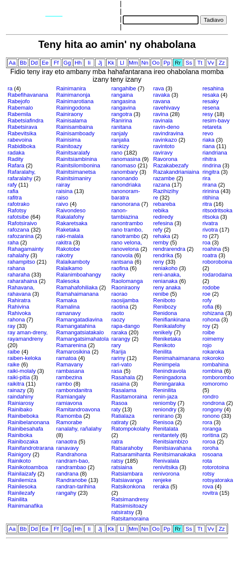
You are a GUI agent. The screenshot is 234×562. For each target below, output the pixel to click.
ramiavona (69, 403)
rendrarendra (169, 249)
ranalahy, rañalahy (78, 428)
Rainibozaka (23, 441)
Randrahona (71, 454)
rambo (64, 384)
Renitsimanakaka (174, 454)
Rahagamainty (26, 249)
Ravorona (165, 159)
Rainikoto (19, 461)
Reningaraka (169, 384)
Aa (12, 62)
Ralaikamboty (73, 262)
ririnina (210, 191)
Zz (222, 62)
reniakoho (165, 268)
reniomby (164, 403)
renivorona (166, 473)
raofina (119, 268)
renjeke (162, 480)
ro (204, 236)
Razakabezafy (170, 165)
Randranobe (71, 480)
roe (206, 294)
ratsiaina (121, 467)
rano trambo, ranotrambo (127, 232)
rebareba (164, 204)
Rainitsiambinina (76, 159)
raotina (119, 306)
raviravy (163, 152)
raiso (62, 197)
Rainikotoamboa (28, 467)
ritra (207, 204)
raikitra (16, 384)
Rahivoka (19, 313)
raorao (119, 294)
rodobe (210, 287)
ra (10, 88)
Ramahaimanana (77, 294)
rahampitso (21, 262)
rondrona (213, 403)
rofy (207, 300)
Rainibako (20, 409)
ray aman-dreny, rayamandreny (28, 335)
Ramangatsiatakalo (80, 332)
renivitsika (165, 467)
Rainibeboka (23, 416)
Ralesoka (67, 281)
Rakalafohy (70, 217)
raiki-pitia (19, 377)
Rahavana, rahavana (21, 290)
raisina (64, 191)
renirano (163, 416)
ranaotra (66, 441)
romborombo (218, 377)
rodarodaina (217, 274)
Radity (16, 159)
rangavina (123, 107)
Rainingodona (73, 107)
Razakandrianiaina (176, 172)
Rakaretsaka (71, 223)
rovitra (210, 493)
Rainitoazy (69, 146)
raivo (62, 204)
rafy (12, 184)
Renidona (165, 313)
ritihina (210, 197)
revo (207, 133)
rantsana (122, 262)
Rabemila (19, 114)
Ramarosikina (73, 351)
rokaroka (213, 351)
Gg (67, 62)
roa (206, 242)
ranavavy (67, 448)
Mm (133, 62)
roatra (209, 255)
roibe (208, 332)
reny (158, 262)
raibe (14, 351)
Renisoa (163, 422)
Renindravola (169, 371)
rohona (210, 319)
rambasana (70, 371)
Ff (56, 62)
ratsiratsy (122, 512)
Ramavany (69, 364)
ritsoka (210, 217)
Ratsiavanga (126, 480)
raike (14, 364)
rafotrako (19, 204)
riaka (208, 140)
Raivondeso (71, 210)
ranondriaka (126, 184)
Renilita (162, 351)
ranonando (124, 178)
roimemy (213, 339)
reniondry (164, 409)
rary (116, 345)
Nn (144, 62)
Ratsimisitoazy (129, 506)
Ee (45, 62)
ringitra (210, 172)
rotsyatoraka (217, 480)
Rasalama (123, 390)
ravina (160, 114)
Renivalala (166, 461)
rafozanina (21, 236)
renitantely (166, 435)
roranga (212, 428)
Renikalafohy (169, 326)
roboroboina (217, 262)
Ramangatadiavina (79, 319)
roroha (210, 448)
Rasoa (119, 403)
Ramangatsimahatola (82, 339)
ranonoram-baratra (125, 194)
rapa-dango (125, 326)
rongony (212, 409)
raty (116, 409)
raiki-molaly (22, 371)
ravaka (161, 95)
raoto (117, 313)
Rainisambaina (74, 127)
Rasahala (123, 377)
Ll (122, 62)
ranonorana (125, 204)
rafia (13, 191)
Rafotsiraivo (22, 223)
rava (158, 88)
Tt (199, 62)
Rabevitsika (22, 133)
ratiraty (119, 422)
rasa (116, 371)
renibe (161, 294)
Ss (189, 62)
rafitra (15, 197)
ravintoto (164, 146)
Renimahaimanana (176, 358)
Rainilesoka (22, 486)
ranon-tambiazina (124, 213)
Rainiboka (20, 435)
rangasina (123, 101)
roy (206, 326)
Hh (78, 62)
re (155, 197)
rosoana (212, 454)
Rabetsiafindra (26, 120)
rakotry (64, 255)
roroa (208, 441)
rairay (63, 184)
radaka (16, 152)
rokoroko (213, 358)
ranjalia (120, 140)
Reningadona (169, 377)
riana (208, 146)
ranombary (124, 172)
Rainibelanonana (29, 422)
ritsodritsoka (217, 210)
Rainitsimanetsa (76, 172)
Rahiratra (19, 300)
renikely (162, 332)
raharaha (19, 274)
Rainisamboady (75, 133)
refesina (163, 223)
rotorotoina (215, 467)
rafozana (19, 229)
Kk (111, 62)
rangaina (122, 95)
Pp (166, 62)
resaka (210, 95)
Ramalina (68, 306)
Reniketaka (167, 339)
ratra (117, 441)
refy (158, 229)
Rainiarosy (21, 403)
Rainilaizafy (22, 473)
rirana (209, 184)
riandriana (214, 152)
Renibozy (164, 306)
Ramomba (69, 416)
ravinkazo (165, 140)
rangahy (66, 493)
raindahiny (20, 396)
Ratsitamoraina (129, 518)
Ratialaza (122, 416)
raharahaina (22, 281)
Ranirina (121, 120)
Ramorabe (69, 422)
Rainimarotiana (74, 101)
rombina (212, 371)
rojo (207, 345)
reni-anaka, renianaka (167, 277)
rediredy (163, 217)
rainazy (17, 390)
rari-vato (121, 364)
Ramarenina (71, 345)
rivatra (210, 223)
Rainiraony (69, 114)
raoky (118, 274)
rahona (16, 319)
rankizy (120, 146)
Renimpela (166, 364)
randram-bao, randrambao (72, 464)
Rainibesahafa (25, 428)
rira (206, 178)
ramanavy (68, 313)
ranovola (122, 255)
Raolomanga (127, 281)
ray (11, 326)
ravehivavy (166, 107)
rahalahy (18, 255)
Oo (156, 62)
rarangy (120, 339)
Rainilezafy (21, 493)
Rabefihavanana (28, 95)
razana (161, 184)
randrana (67, 473)
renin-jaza (165, 396)
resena (210, 107)
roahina (211, 249)
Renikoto (164, 345)
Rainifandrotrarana (31, 448)
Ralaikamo (69, 268)
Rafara (16, 165)
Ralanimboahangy (78, 274)
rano (116, 152)
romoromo (215, 384)
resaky (210, 101)
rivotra (210, 229)
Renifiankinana (171, 319)
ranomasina (125, 159)
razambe (164, 178)
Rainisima (68, 140)
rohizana (213, 313)
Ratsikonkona (128, 486)
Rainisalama (71, 120)
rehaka (161, 236)
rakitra (63, 242)
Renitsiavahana (172, 448)
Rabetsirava (22, 127)
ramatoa (66, 358)
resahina (213, 88)
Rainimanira (71, 88)
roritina (210, 435)
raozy (118, 319)
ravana (161, 101)
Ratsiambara (127, 473)
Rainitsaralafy (73, 152)
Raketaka (68, 229)
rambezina (69, 377)
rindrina (211, 165)
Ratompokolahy (130, 428)
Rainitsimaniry (73, 178)
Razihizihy (165, 191)
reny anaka (167, 287)
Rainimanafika (25, 506)
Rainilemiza (22, 480)
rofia (207, 306)
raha (13, 242)
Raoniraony (125, 287)
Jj (100, 62)
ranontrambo (127, 223)
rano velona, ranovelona (126, 245)
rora (207, 422)
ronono (210, 416)
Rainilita (17, 499)
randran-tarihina (75, 486)
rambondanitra (74, 390)
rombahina (215, 364)
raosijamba (125, 300)
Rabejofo (19, 101)
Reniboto (164, 300)
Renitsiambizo (170, 441)
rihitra (209, 159)
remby (161, 242)
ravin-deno (166, 127)
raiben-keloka (24, 358)
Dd (34, 62)
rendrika (163, 255)
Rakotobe (68, 249)
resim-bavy (216, 120)
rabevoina (20, 140)
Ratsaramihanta (131, 454)
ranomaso (123, 165)
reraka (161, 486)
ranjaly (119, 133)
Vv (210, 62)
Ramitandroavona (78, 409)
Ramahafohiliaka (77, 287)
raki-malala (69, 236)
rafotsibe (18, 217)
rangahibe (123, 88)
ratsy (117, 461)
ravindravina (168, 133)
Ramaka (66, 300)
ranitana (121, 127)
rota (207, 461)
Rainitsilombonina (78, 165)
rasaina (120, 384)
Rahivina (19, 306)
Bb (23, 62)
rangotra (121, 114)
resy (207, 114)
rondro (210, 396)
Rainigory (19, 454)
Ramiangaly (71, 396)
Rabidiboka (22, 146)
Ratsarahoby (127, 448)
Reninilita (164, 390)
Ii (89, 62)
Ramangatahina (75, 326)
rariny (118, 358)
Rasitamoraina (129, 396)
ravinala (163, 120)
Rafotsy (17, 210)
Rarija (118, 351)
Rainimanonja (73, 95)
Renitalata (165, 428)
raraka (119, 332)
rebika (160, 210)
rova (207, 486)
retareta (212, 127)
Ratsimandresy (129, 499)
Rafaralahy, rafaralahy (22, 175)
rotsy (208, 473)
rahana (16, 268)
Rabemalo (20, 107)
